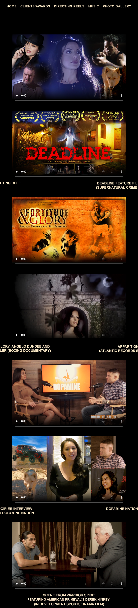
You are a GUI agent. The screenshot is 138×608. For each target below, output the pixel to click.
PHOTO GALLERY (117, 6)
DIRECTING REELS (69, 6)
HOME (12, 6)
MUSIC (93, 6)
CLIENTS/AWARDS (35, 6)
